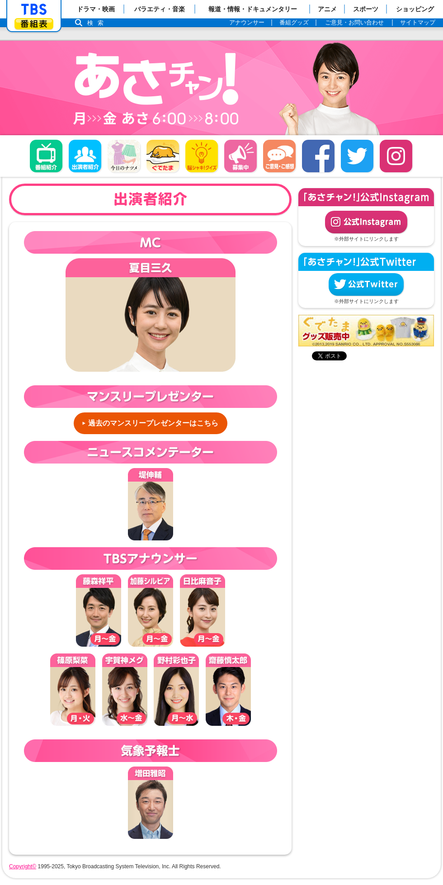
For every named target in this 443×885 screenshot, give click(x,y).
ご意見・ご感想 (279, 156)
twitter (357, 156)
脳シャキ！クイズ (201, 156)
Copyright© (22, 866)
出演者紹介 (85, 156)
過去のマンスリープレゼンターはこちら (153, 423)
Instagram (396, 156)
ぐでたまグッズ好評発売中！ (366, 330)
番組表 (33, 23)
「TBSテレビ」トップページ (34, 9)
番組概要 (46, 156)
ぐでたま (162, 156)
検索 (97, 22)
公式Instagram (366, 222)
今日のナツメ (124, 156)
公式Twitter (366, 284)
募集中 (240, 156)
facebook (318, 156)
